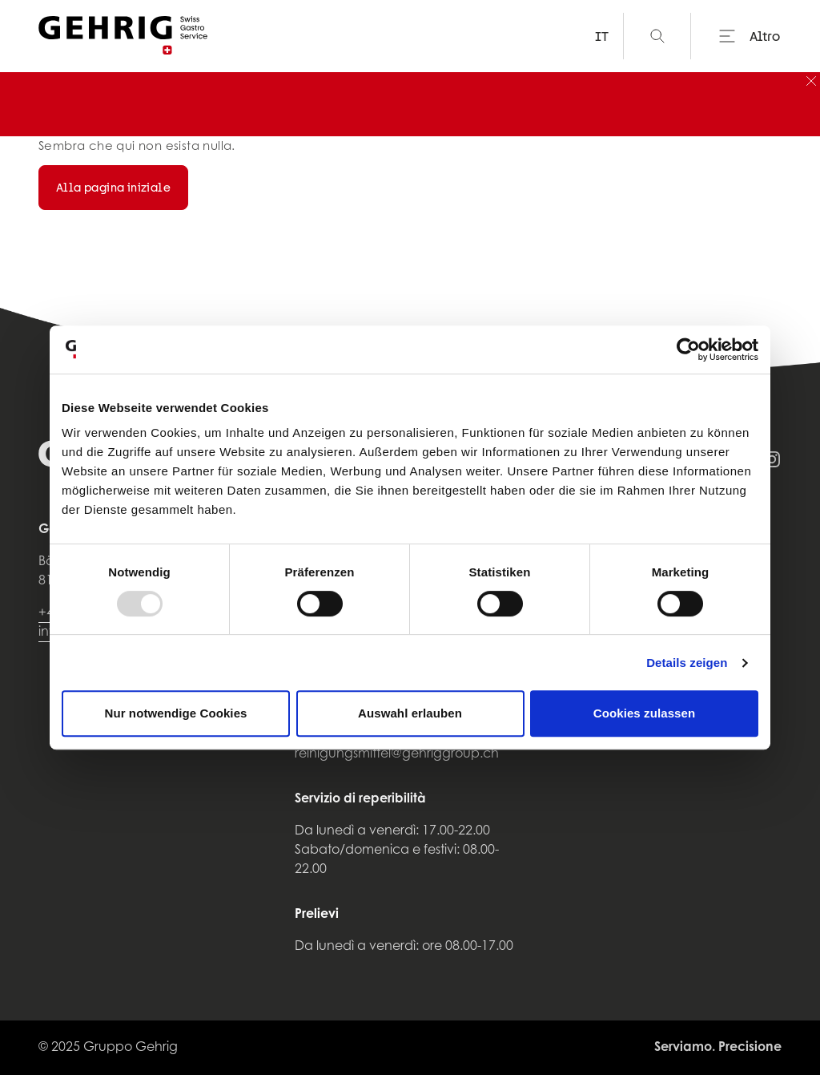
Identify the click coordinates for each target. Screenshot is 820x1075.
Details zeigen (686, 662)
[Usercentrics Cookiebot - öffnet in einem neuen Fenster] (688, 349)
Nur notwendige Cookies (175, 713)
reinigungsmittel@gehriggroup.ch (397, 754)
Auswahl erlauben (410, 713)
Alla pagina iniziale (113, 187)
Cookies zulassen (644, 713)
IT (602, 35)
